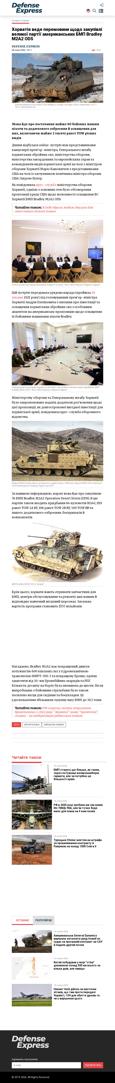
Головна (16, 20)
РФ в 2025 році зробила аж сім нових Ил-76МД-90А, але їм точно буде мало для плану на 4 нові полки (78, 808)
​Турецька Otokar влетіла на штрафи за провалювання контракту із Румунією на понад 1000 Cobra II (78, 843)
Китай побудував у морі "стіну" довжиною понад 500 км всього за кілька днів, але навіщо (77, 965)
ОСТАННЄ (22, 920)
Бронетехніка (31, 724)
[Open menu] (101, 11)
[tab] (22, 920)
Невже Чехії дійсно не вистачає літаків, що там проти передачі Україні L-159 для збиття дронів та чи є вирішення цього (77, 993)
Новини (25, 20)
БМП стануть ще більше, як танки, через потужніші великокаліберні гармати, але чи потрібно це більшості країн (77, 774)
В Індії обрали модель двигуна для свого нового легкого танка (54, 209)
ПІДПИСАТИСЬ (93, 1065)
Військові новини (54, 724)
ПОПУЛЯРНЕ (43, 920)
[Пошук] (94, 11)
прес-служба (46, 185)
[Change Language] (88, 11)
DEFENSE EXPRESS (26, 46)
